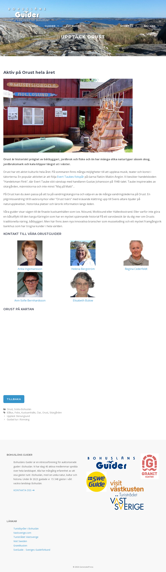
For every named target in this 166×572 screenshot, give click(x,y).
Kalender (77, 26)
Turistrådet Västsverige (25, 537)
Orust (10, 409)
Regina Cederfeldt (136, 269)
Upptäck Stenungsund (18, 416)
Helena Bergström (83, 269)
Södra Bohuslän (22, 409)
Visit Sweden (20, 541)
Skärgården (56, 412)
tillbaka (14, 399)
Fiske (17, 412)
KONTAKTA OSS (23, 490)
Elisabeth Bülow (83, 300)
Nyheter (130, 26)
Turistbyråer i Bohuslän (26, 528)
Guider (54, 26)
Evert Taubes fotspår (70, 177)
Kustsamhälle (28, 412)
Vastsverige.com (22, 532)
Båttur (10, 412)
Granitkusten (20, 545)
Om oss (153, 26)
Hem (35, 26)
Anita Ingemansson (30, 269)
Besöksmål (104, 26)
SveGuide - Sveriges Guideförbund (31, 549)
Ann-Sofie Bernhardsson (29, 300)
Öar (39, 412)
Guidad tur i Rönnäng (18, 419)
